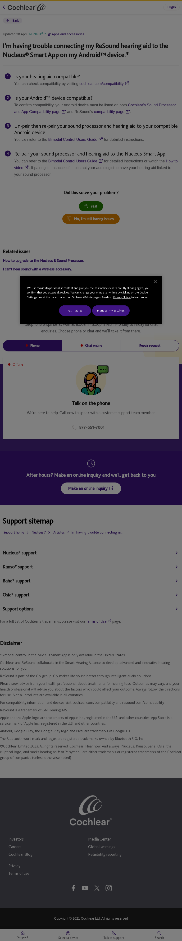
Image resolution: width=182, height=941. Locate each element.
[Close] (155, 282)
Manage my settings (111, 310)
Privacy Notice (122, 297)
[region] (91, 300)
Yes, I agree (75, 310)
